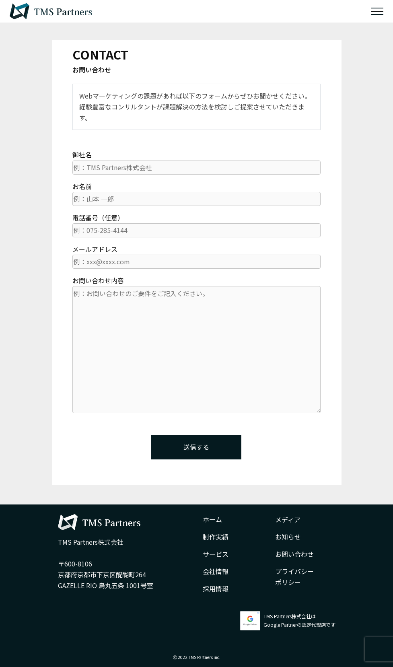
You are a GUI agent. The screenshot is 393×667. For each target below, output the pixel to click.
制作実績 (215, 536)
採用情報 (215, 588)
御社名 (196, 162)
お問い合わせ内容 (196, 344)
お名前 (196, 193)
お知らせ (288, 536)
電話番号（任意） (196, 225)
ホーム (212, 519)
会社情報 (215, 571)
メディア (287, 519)
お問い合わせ (294, 554)
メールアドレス (196, 256)
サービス (215, 554)
